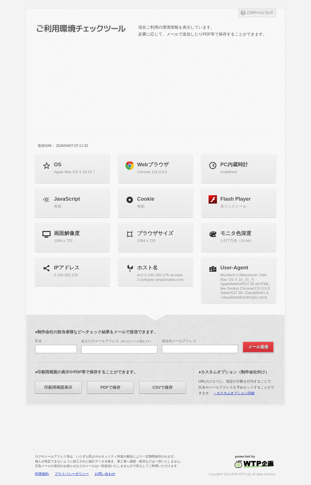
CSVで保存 (163, 387)
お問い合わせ (105, 474)
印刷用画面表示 (58, 387)
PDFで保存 (110, 387)
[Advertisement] (155, 81)
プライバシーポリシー (72, 474)
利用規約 (42, 474)
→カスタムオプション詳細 (233, 393)
